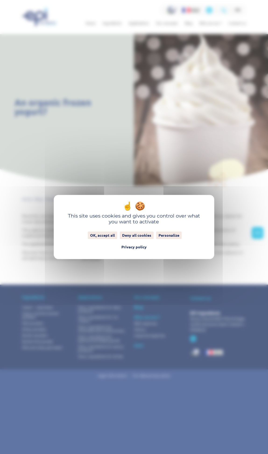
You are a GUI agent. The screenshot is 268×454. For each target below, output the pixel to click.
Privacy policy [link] (134, 247)
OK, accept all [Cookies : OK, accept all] (102, 235)
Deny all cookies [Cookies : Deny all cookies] (136, 235)
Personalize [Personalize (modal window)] (169, 235)
